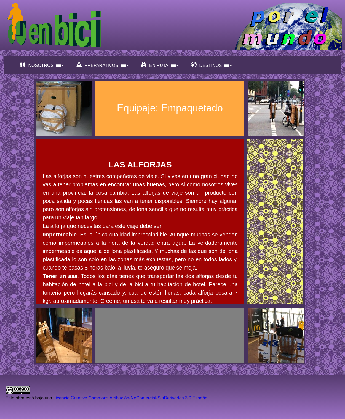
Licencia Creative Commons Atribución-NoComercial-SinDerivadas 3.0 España (130, 398)
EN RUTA (160, 65)
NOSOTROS (42, 65)
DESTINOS (211, 65)
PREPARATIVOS (102, 65)
